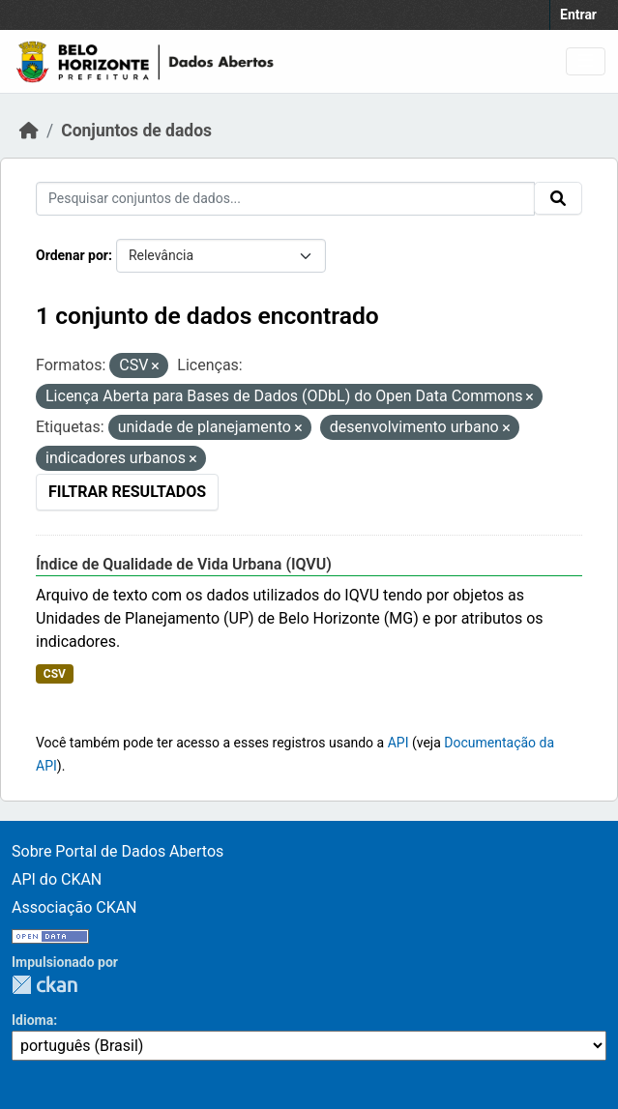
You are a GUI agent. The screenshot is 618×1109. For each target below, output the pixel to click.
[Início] (29, 130)
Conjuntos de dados (136, 130)
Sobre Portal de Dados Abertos (117, 851)
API (398, 742)
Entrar (578, 14)
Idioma (32, 1020)
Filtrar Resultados (127, 491)
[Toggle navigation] (585, 61)
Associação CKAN (74, 907)
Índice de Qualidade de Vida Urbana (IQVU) (184, 564)
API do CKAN (57, 879)
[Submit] (558, 198)
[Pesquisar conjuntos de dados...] (285, 199)
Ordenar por (72, 255)
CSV (55, 674)
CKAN (44, 985)
